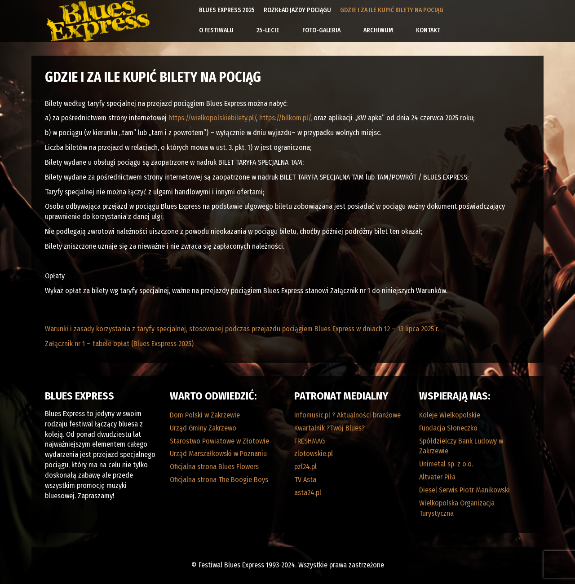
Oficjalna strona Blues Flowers (214, 466)
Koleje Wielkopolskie (449, 415)
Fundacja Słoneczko (448, 428)
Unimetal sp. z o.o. (446, 464)
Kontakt (428, 30)
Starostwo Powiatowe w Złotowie (219, 441)
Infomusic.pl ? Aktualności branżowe (347, 415)
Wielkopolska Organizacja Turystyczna (457, 508)
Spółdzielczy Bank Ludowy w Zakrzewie (461, 446)
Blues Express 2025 (227, 10)
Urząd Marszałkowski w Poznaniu (218, 453)
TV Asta (305, 479)
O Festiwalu (216, 30)
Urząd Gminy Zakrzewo (203, 428)
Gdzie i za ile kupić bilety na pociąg (391, 10)
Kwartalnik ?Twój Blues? (329, 428)
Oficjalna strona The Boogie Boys (219, 479)
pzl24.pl (305, 466)
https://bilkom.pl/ (284, 118)
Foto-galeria (321, 30)
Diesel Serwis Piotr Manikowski (464, 490)
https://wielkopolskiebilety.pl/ (212, 118)
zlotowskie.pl (313, 453)
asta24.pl (307, 492)
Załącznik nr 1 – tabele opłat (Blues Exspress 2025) (119, 343)
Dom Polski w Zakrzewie (205, 415)
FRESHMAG (309, 441)
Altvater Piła (437, 477)
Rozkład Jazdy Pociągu (297, 10)
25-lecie (268, 30)
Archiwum (378, 30)
